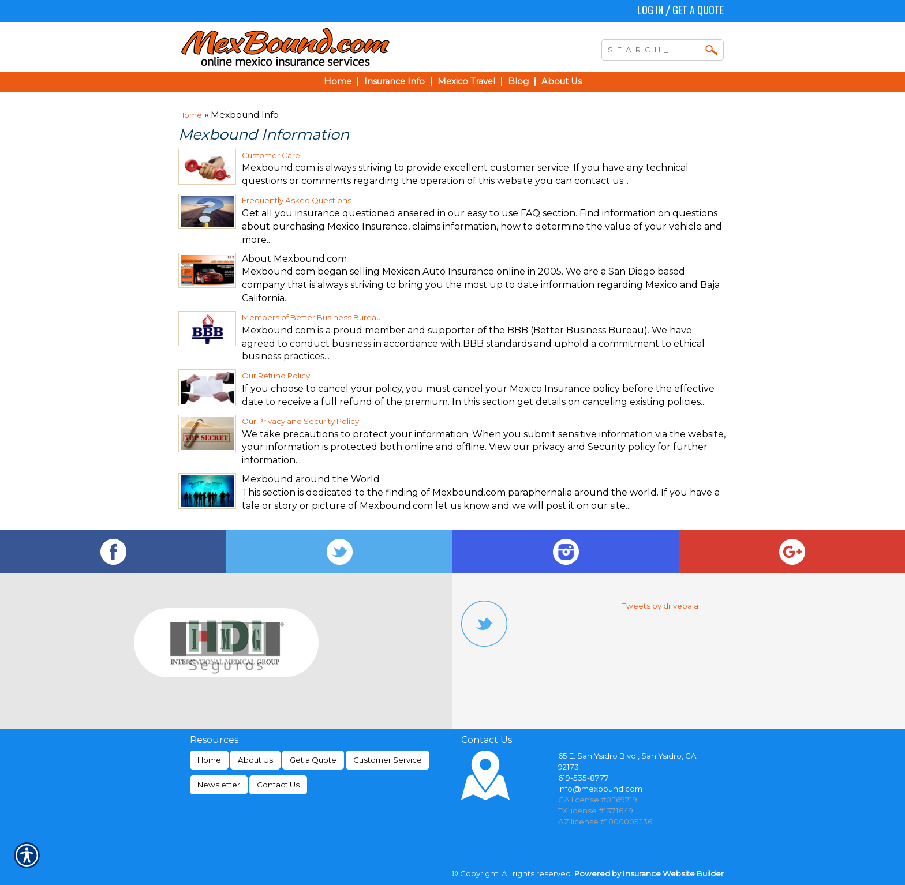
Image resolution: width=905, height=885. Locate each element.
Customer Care (271, 155)
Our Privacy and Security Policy (300, 421)
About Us (255, 759)
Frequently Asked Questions (296, 200)
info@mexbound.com (600, 788)
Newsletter (218, 784)
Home (190, 114)
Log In (650, 9)
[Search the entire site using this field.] (654, 48)
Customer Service (387, 759)
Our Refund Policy (276, 375)
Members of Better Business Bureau (311, 317)
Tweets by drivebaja (660, 605)
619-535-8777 (583, 777)
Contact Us (278, 784)
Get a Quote (698, 9)
